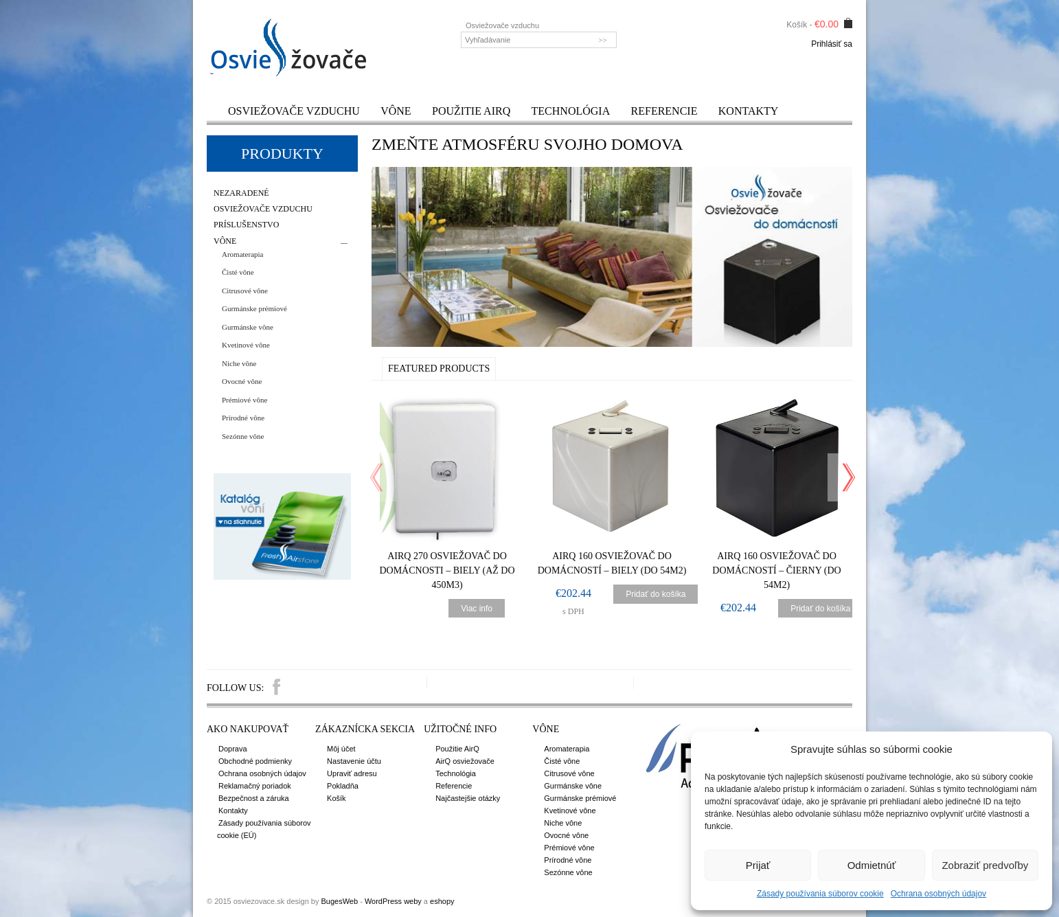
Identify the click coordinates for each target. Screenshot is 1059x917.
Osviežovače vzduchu (294, 111)
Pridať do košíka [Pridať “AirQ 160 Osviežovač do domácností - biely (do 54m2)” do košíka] (655, 594)
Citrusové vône (245, 290)
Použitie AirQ (471, 111)
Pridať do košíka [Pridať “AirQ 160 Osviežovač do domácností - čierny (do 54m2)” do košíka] (820, 608)
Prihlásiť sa (831, 44)
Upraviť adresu (352, 773)
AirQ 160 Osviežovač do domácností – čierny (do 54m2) (776, 570)
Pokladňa (342, 786)
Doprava (232, 749)
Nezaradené (241, 193)
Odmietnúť (871, 865)
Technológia (571, 111)
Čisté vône (238, 272)
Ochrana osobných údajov (938, 893)
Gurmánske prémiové (254, 308)
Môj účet (341, 749)
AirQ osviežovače (464, 761)
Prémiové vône (244, 400)
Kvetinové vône (246, 345)
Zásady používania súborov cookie (820, 893)
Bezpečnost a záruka (253, 798)
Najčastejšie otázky (467, 798)
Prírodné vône (243, 418)
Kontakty (748, 111)
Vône (395, 111)
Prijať (758, 865)
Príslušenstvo (246, 224)
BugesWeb (339, 901)
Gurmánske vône (247, 327)
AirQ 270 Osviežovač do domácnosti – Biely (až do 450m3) (446, 570)
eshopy (442, 901)
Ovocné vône (242, 381)
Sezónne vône (243, 436)
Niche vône (239, 363)
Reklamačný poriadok (254, 786)
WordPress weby (393, 901)
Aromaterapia (242, 254)
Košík (336, 798)
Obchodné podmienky (255, 761)
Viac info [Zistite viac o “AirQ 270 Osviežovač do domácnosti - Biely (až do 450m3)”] (476, 608)
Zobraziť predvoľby (985, 865)
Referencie (664, 111)
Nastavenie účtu (354, 761)
